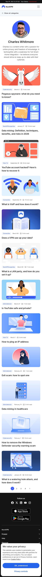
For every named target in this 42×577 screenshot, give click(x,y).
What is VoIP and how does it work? (20, 204)
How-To (5, 163)
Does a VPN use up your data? (17, 238)
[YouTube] (25, 502)
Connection (6, 200)
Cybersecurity (7, 89)
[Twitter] (16, 502)
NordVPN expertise (9, 126)
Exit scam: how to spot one (15, 375)
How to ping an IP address (15, 341)
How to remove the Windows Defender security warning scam (19, 444)
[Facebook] (12, 502)
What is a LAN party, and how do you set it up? (20, 273)
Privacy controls (21, 571)
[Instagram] (29, 502)
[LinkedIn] (21, 502)
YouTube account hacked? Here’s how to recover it (19, 169)
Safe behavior (7, 304)
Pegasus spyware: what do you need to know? (21, 95)
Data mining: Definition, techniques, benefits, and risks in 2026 (20, 132)
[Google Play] (21, 518)
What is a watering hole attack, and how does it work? (20, 481)
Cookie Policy (15, 559)
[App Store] (21, 511)
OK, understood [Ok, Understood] (21, 565)
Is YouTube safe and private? (16, 308)
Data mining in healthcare (15, 409)
